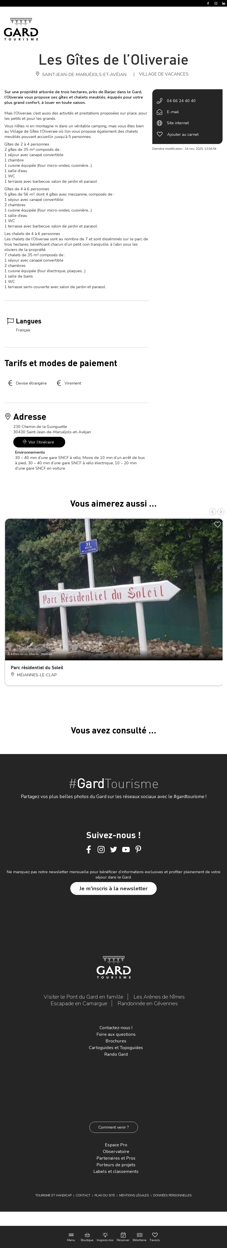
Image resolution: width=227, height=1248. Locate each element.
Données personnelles (172, 1195)
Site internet (178, 123)
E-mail (173, 112)
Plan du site (105, 1195)
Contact (83, 1195)
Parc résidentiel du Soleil (37, 667)
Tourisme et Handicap (53, 1195)
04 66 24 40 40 (181, 100)
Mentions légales (134, 1195)
